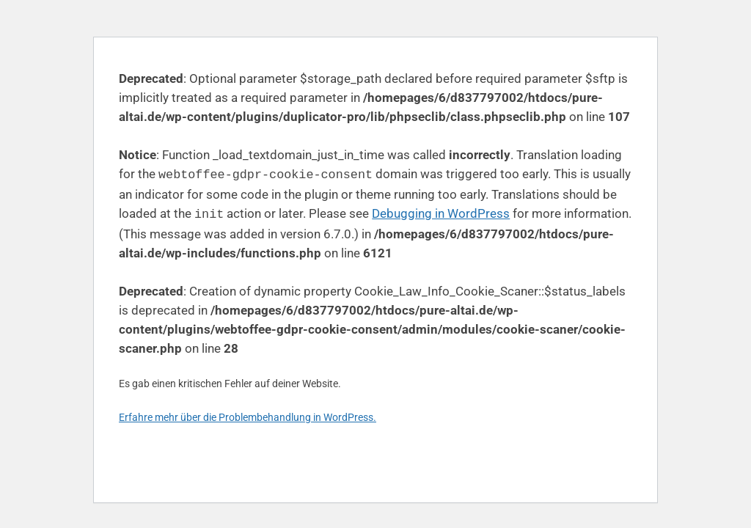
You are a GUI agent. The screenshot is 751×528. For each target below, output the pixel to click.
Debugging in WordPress (441, 212)
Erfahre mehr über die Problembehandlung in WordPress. (247, 414)
